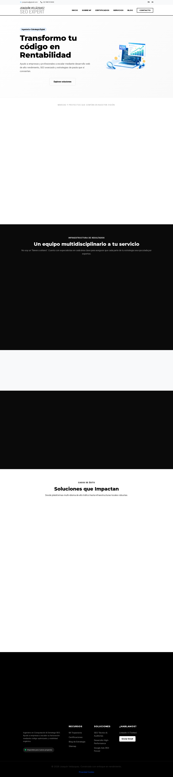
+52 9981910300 (47, 2)
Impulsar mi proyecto (33, 81)
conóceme (79, 211)
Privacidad (83, 772)
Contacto (145, 10)
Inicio (75, 10)
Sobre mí (86, 10)
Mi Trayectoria (75, 732)
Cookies (91, 772)
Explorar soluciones (62, 82)
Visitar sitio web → (31, 570)
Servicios (118, 10)
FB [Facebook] (148, 2)
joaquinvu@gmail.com (29, 2)
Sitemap (72, 746)
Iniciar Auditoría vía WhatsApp (137, 680)
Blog (130, 10)
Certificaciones (75, 737)
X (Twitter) (132, 732)
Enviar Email (127, 739)
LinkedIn (123, 732)
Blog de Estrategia (77, 741)
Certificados (102, 10)
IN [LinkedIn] (152, 2)
